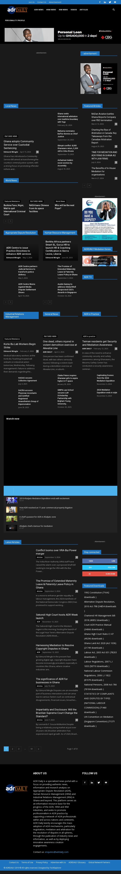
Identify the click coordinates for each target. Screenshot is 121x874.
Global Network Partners (99, 862)
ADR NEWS (38, 9)
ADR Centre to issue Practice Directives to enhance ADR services (18, 250)
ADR (38, 622)
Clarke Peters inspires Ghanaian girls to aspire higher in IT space (68, 378)
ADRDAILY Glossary (77, 862)
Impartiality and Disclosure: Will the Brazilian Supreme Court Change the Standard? (56, 713)
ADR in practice (89, 336)
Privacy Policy (42, 862)
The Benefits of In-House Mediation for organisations (104, 171)
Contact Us (41, 2)
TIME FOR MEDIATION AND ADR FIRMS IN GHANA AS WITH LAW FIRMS (104, 155)
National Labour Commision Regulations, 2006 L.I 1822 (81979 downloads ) (98, 675)
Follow (111, 567)
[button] (113, 9)
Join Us (31, 2)
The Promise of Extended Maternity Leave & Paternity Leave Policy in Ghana (56, 584)
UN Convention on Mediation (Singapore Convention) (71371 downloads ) (99, 721)
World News (60, 201)
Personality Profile (15, 20)
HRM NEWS (51, 9)
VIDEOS (74, 9)
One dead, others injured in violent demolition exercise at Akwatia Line (60, 345)
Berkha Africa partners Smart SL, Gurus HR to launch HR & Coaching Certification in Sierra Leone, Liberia (58, 247)
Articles (40, 557)
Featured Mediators (12, 201)
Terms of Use (27, 862)
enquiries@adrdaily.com (56, 852)
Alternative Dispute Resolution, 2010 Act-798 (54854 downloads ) (100, 606)
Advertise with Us (58, 862)
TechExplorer (55, 867)
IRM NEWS (63, 9)
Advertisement (55, 2)
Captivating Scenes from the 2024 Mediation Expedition (106, 378)
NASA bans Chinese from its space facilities (39, 208)
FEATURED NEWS (11, 136)
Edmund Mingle (11, 152)
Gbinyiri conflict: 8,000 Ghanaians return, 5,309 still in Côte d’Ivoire (68, 148)
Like (113, 561)
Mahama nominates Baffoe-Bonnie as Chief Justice (68, 134)
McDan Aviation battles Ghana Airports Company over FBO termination (104, 117)
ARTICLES (84, 9)
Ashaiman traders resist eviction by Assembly (65, 163)
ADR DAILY (47, 352)
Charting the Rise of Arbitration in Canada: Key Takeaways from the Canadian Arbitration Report (104, 136)
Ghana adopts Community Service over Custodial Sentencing (19, 145)
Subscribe (110, 574)
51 (32, 749)
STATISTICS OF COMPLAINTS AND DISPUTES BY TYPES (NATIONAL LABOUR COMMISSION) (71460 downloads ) (99, 703)
